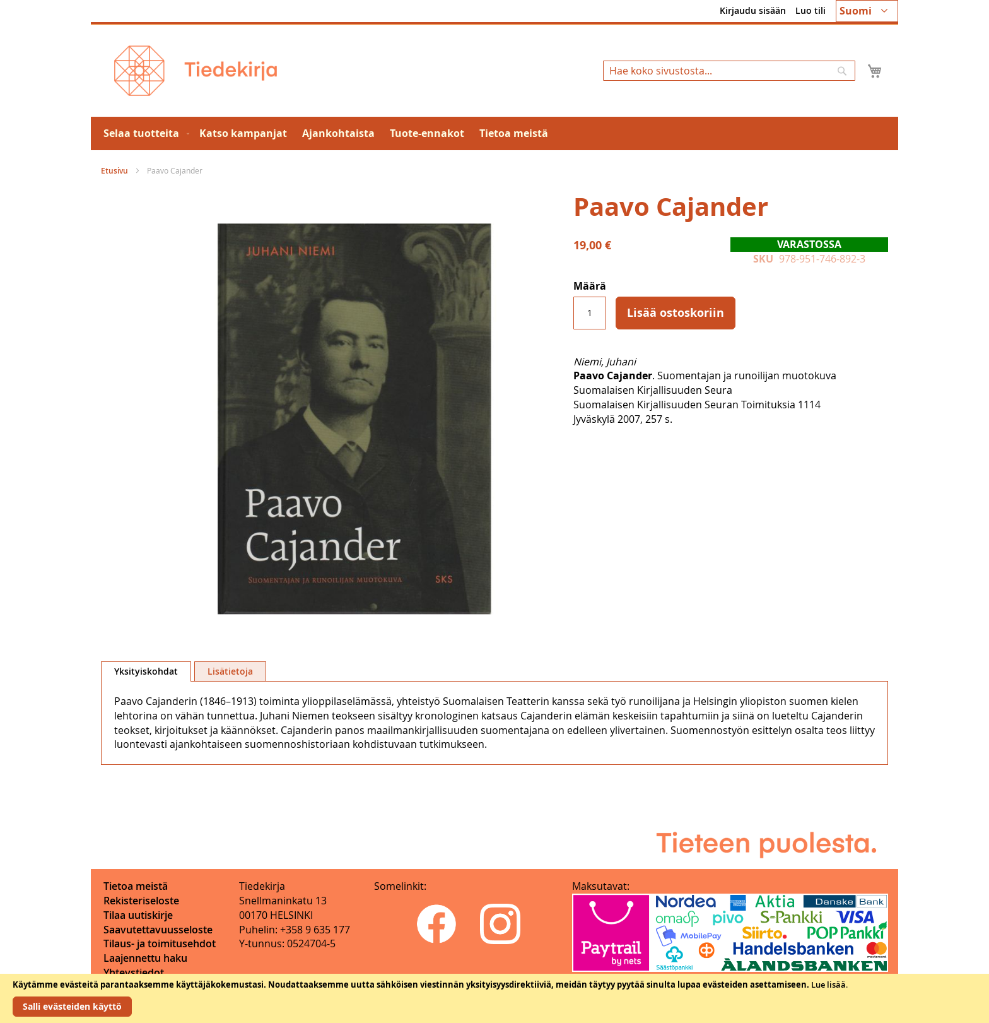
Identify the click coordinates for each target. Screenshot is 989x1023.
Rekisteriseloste (141, 901)
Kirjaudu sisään (753, 10)
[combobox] (729, 71)
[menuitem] (144, 133)
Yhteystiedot (133, 972)
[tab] (146, 671)
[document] (494, 998)
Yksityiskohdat (146, 671)
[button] (867, 11)
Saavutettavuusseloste (158, 930)
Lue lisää (828, 984)
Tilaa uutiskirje (138, 915)
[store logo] (195, 70)
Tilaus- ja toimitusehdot (159, 943)
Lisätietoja (230, 671)
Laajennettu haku (145, 958)
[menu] (494, 133)
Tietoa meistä (135, 886)
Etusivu (114, 170)
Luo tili (810, 10)
